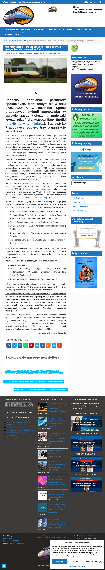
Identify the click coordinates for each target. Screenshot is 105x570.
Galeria (70, 29)
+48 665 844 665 (15, 2)
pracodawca (10, 373)
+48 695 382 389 (13, 541)
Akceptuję (59, 562)
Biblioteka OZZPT (56, 29)
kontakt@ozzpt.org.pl (37, 2)
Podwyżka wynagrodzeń (50, 370)
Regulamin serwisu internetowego (55, 537)
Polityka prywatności (46, 536)
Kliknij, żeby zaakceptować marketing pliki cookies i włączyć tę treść (86, 423)
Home (6, 41)
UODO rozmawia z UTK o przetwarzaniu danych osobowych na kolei (57, 494)
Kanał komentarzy (81, 206)
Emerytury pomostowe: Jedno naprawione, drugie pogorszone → (41, 390)
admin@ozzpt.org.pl (16, 543)
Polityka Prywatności (78, 566)
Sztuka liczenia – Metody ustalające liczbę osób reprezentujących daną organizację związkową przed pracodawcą (52, 438)
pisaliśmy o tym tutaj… (25, 123)
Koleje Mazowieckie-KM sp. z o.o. (22, 41)
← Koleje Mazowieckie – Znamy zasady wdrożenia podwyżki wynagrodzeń (33, 382)
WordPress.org (80, 211)
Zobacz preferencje (93, 562)
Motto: (76, 7)
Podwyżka (34, 370)
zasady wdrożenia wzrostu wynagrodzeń (32, 373)
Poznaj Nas (39, 29)
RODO (69, 566)
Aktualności (26, 29)
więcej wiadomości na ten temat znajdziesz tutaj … (27, 198)
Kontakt (8, 34)
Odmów (76, 562)
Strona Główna (11, 29)
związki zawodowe (56, 373)
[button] (101, 543)
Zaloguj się (78, 198)
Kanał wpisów (79, 202)
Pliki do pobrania (84, 29)
